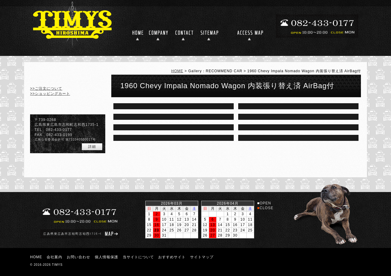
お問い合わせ (78, 257)
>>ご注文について (46, 88)
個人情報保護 (106, 257)
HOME (177, 71)
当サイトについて (138, 257)
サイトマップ (202, 257)
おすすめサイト (172, 257)
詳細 (92, 146)
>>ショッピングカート (50, 93)
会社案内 (54, 257)
